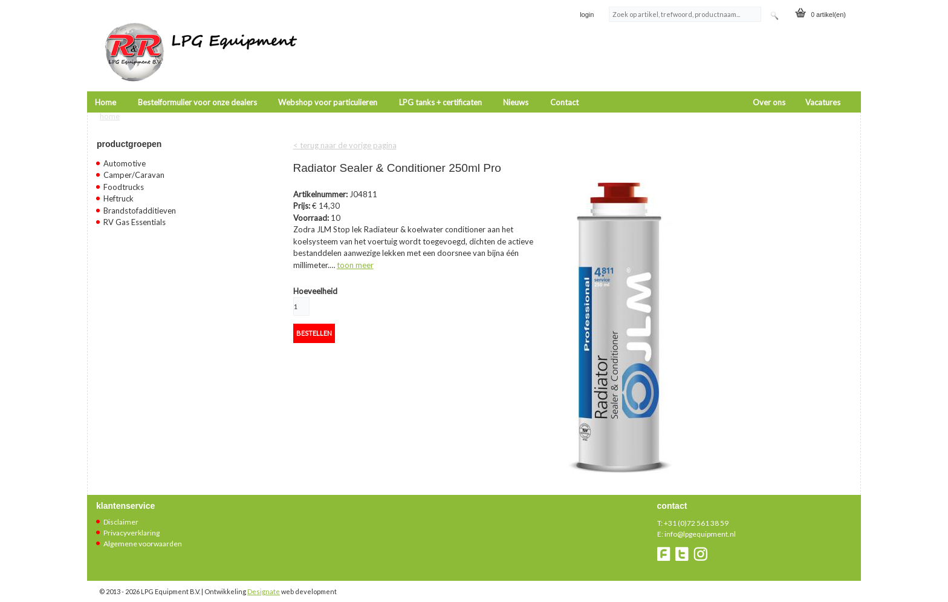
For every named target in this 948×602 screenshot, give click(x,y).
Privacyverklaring (131, 525)
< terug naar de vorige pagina (345, 138)
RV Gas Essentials (134, 215)
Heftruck (118, 192)
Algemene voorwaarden (142, 536)
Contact (564, 88)
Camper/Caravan (133, 168)
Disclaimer (120, 514)
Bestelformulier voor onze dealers (197, 88)
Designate (263, 584)
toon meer (355, 258)
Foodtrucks (123, 180)
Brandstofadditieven (139, 203)
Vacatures (822, 88)
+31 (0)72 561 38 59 (696, 515)
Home (105, 88)
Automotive (124, 156)
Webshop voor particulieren (327, 88)
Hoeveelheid (315, 284)
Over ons (769, 88)
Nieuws (515, 88)
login (587, 14)
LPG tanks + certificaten (440, 88)
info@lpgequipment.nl (700, 526)
